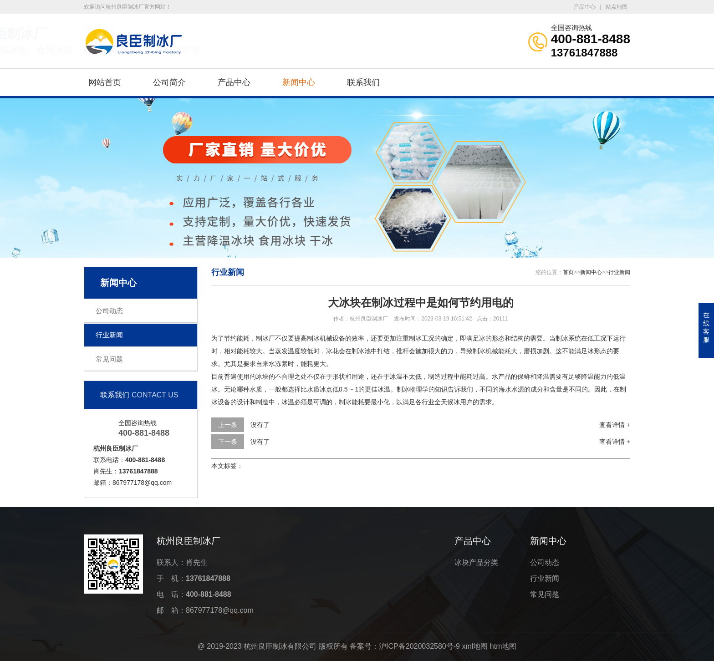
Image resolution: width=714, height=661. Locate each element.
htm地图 (503, 646)
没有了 (260, 424)
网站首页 (104, 82)
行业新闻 (109, 335)
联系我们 (363, 82)
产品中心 (585, 7)
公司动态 (109, 311)
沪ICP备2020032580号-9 (419, 646)
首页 (568, 272)
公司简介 (169, 82)
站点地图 (616, 7)
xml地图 (475, 646)
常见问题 (109, 359)
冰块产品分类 (476, 562)
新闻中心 (298, 82)
